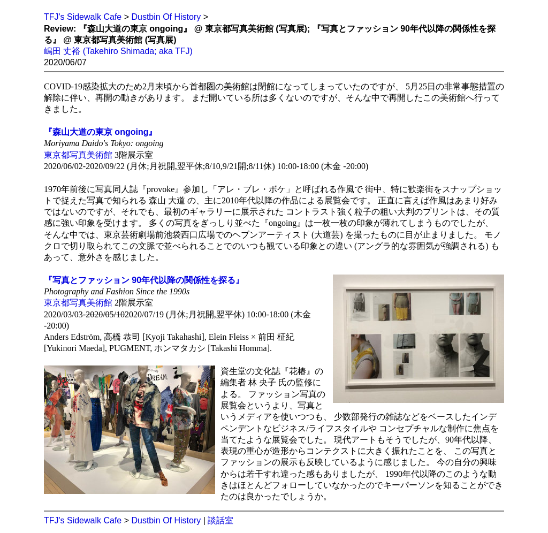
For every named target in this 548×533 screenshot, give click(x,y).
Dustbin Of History (166, 16)
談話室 (220, 520)
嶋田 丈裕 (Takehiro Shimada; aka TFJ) (118, 51)
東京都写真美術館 (78, 154)
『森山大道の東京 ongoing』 (100, 131)
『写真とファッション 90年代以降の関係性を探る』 (144, 280)
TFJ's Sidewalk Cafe (82, 16)
